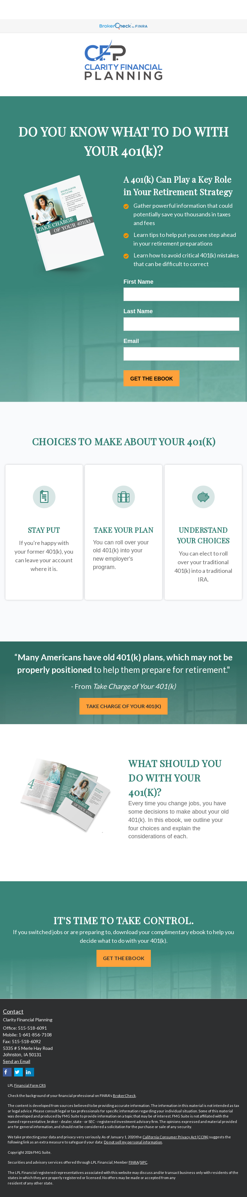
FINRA (134, 1162)
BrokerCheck (124, 1095)
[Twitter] (18, 1072)
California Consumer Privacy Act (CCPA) (175, 1137)
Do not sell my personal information (133, 1142)
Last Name (138, 311)
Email (131, 341)
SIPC (143, 1162)
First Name (138, 282)
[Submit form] (151, 378)
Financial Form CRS (30, 1085)
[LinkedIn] (29, 1072)
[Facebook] (7, 1072)
